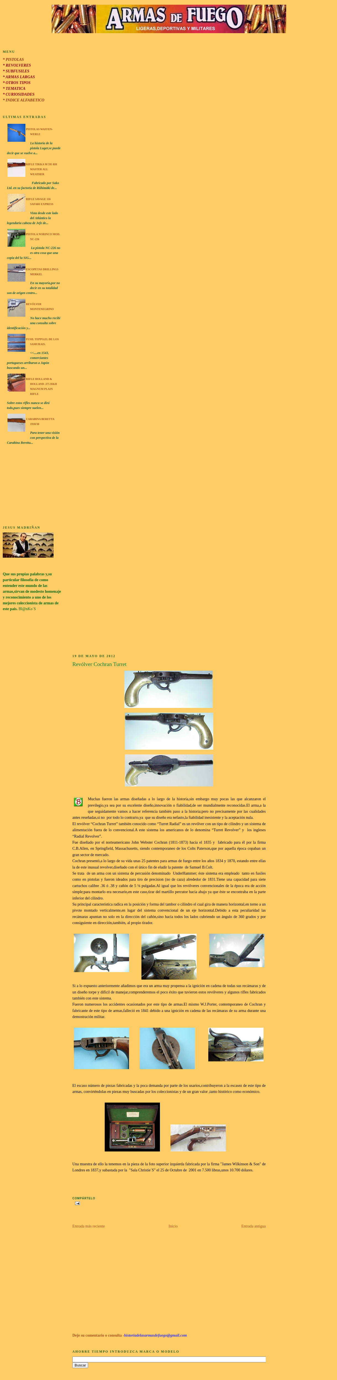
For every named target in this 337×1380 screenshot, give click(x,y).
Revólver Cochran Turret (99, 664)
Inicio (173, 1226)
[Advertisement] (32, 486)
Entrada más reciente (88, 1226)
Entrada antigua (253, 1226)
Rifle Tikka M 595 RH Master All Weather (41, 169)
